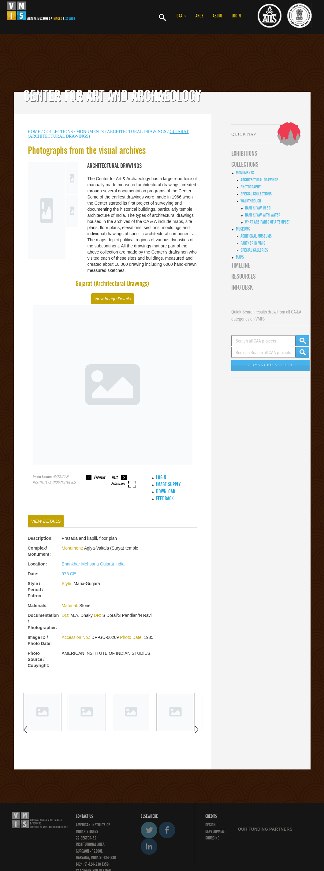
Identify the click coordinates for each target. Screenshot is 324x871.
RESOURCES (243, 276)
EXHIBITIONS (244, 154)
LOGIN (236, 16)
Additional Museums (256, 236)
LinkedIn (149, 846)
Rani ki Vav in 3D (257, 208)
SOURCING (212, 838)
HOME (34, 131)
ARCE (199, 16)
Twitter (149, 830)
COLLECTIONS (59, 131)
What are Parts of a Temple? (267, 222)
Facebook (167, 830)
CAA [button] (181, 16)
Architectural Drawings (136, 131)
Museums (243, 229)
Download (165, 491)
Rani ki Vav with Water (262, 215)
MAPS (240, 257)
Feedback (164, 498)
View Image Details (112, 298)
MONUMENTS (90, 131)
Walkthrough (250, 201)
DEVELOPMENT (215, 831)
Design (210, 825)
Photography (250, 187)
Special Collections (256, 194)
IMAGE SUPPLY (168, 484)
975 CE (69, 573)
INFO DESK (242, 287)
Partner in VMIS (252, 243)
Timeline (240, 265)
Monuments (245, 173)
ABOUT (217, 16)
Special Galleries (254, 250)
